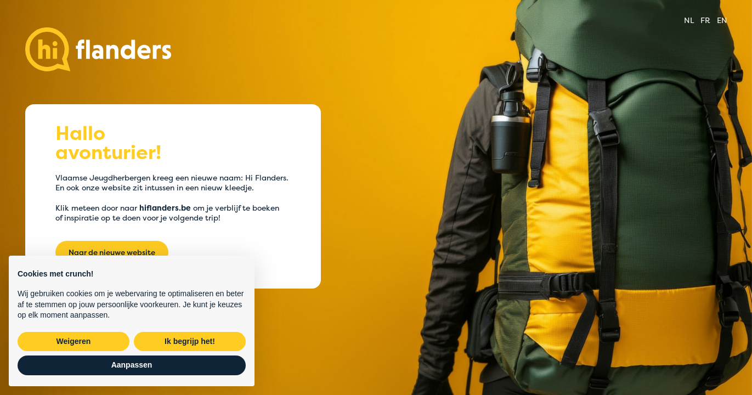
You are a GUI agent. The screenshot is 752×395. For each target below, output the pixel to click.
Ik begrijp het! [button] (190, 341)
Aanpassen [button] (131, 364)
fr (705, 20)
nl (689, 20)
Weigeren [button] (73, 341)
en (722, 20)
